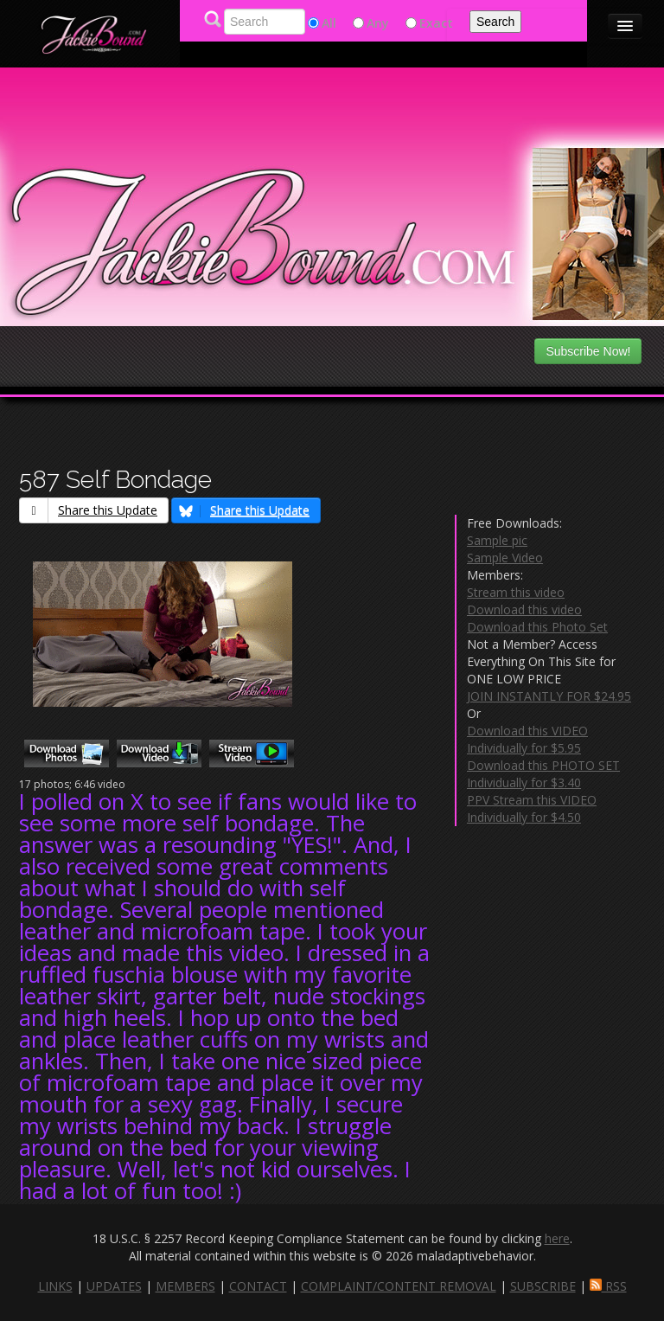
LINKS (55, 1286)
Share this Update (88, 510)
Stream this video (516, 592)
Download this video (524, 609)
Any (378, 23)
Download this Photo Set (537, 627)
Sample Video (505, 557)
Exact (436, 23)
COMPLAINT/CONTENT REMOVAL (398, 1286)
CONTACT (258, 1286)
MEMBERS (185, 1286)
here (557, 1238)
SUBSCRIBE (543, 1286)
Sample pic (497, 540)
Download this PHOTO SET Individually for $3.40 (543, 774)
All (329, 23)
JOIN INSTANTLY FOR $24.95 (549, 696)
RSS (608, 1286)
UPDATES (114, 1286)
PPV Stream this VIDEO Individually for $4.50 (532, 808)
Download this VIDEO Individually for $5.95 (527, 739)
